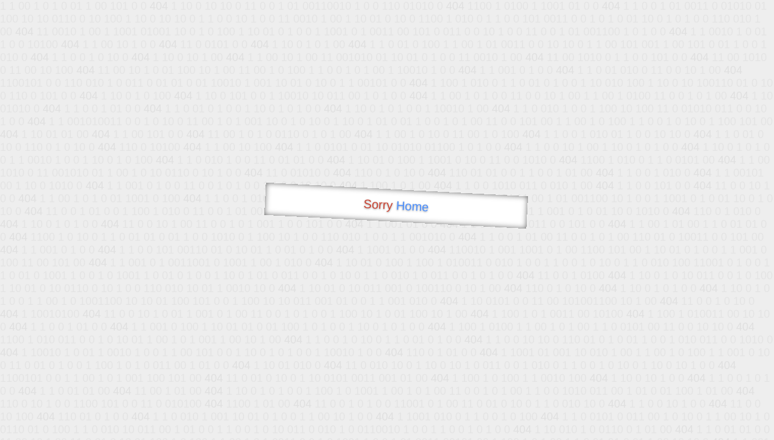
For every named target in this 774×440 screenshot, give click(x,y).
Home (412, 206)
